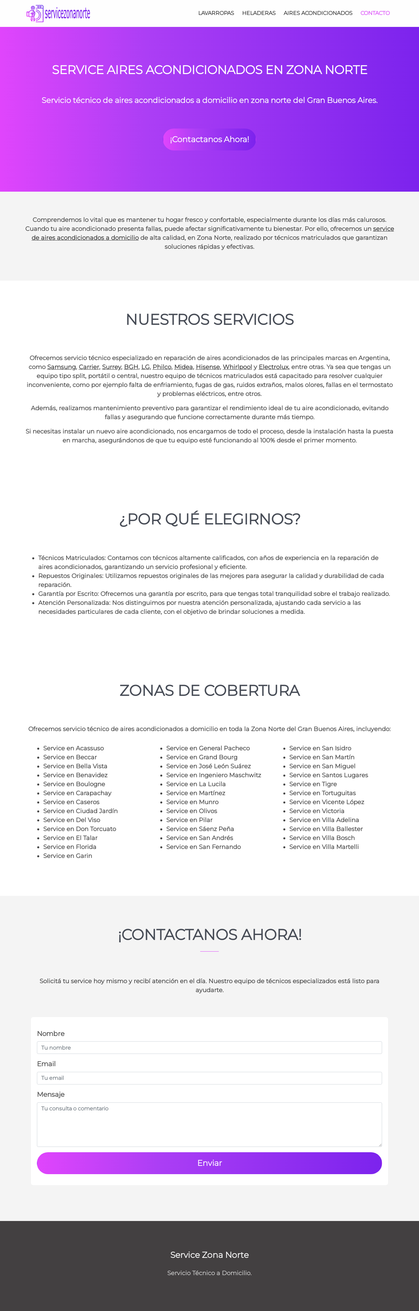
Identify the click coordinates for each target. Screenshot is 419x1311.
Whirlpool (237, 367)
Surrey (111, 367)
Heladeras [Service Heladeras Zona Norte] (259, 13)
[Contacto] (375, 13)
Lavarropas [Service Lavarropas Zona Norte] (216, 13)
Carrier (89, 367)
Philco (162, 367)
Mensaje (51, 1094)
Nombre (51, 1034)
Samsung (61, 367)
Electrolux (273, 367)
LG (145, 367)
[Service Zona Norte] (58, 13)
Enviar (209, 1163)
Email (46, 1064)
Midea (183, 367)
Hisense (208, 367)
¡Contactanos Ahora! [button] (209, 139)
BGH (131, 367)
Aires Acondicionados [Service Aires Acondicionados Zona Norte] (318, 13)
